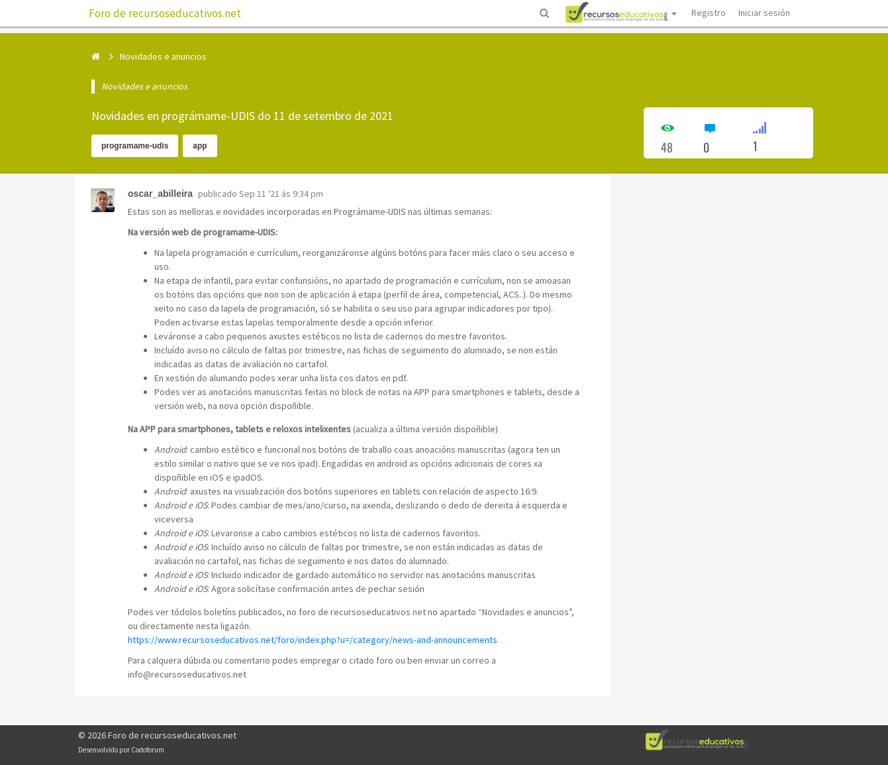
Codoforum (147, 749)
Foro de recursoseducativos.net (165, 13)
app (200, 145)
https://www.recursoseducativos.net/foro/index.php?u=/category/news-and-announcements (312, 640)
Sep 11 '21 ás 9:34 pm (281, 194)
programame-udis (134, 145)
